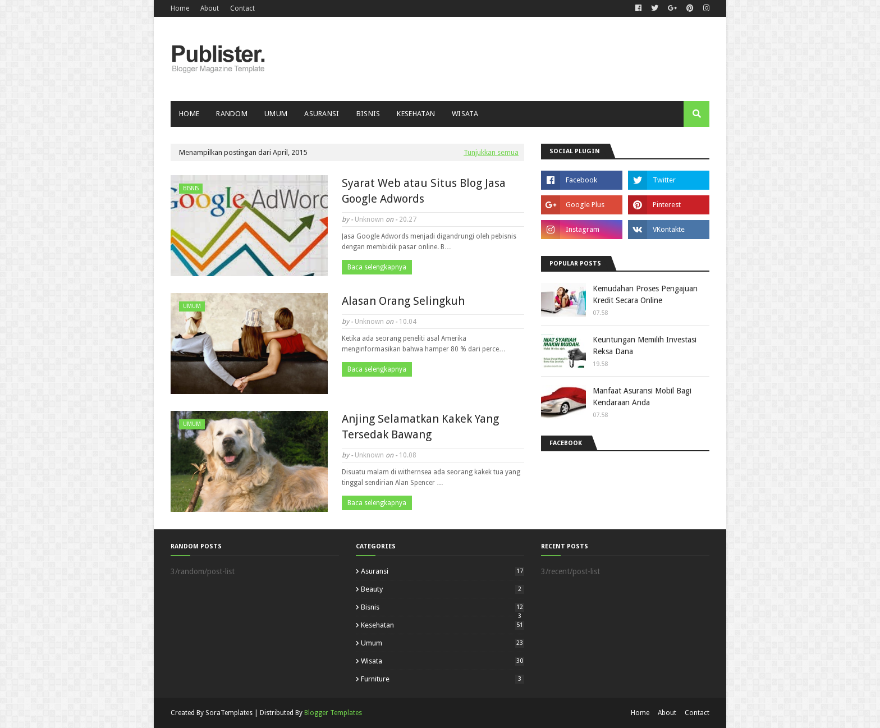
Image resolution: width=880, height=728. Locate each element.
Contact (242, 8)
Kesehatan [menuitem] (416, 113)
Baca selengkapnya (376, 267)
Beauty (442, 589)
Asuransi (442, 571)
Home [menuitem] (189, 113)
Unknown (369, 219)
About (209, 8)
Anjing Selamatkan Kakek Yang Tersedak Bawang (420, 426)
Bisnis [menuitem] (368, 113)
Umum (442, 643)
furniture (442, 679)
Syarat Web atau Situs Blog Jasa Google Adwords (424, 190)
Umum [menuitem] (275, 113)
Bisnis (442, 607)
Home (180, 8)
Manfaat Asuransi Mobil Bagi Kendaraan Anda (642, 396)
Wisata (442, 661)
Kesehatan (442, 625)
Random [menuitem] (231, 113)
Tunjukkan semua (491, 152)
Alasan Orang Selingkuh (403, 301)
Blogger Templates (333, 713)
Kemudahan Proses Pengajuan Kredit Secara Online (645, 294)
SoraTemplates (229, 713)
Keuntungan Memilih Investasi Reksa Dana (644, 345)
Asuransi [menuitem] (321, 113)
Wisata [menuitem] (465, 113)
